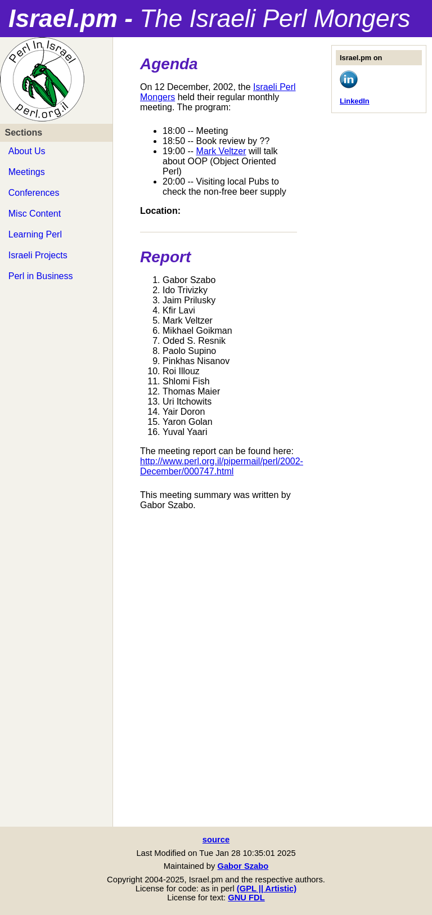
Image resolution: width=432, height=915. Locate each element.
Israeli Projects (38, 255)
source (216, 839)
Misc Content (34, 213)
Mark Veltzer (221, 151)
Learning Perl (35, 234)
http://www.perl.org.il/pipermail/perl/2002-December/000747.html (221, 466)
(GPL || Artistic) (266, 888)
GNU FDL (246, 897)
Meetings (26, 172)
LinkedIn (355, 101)
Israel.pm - (209, 18)
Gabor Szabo (242, 866)
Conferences (34, 193)
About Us (27, 151)
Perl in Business (40, 276)
